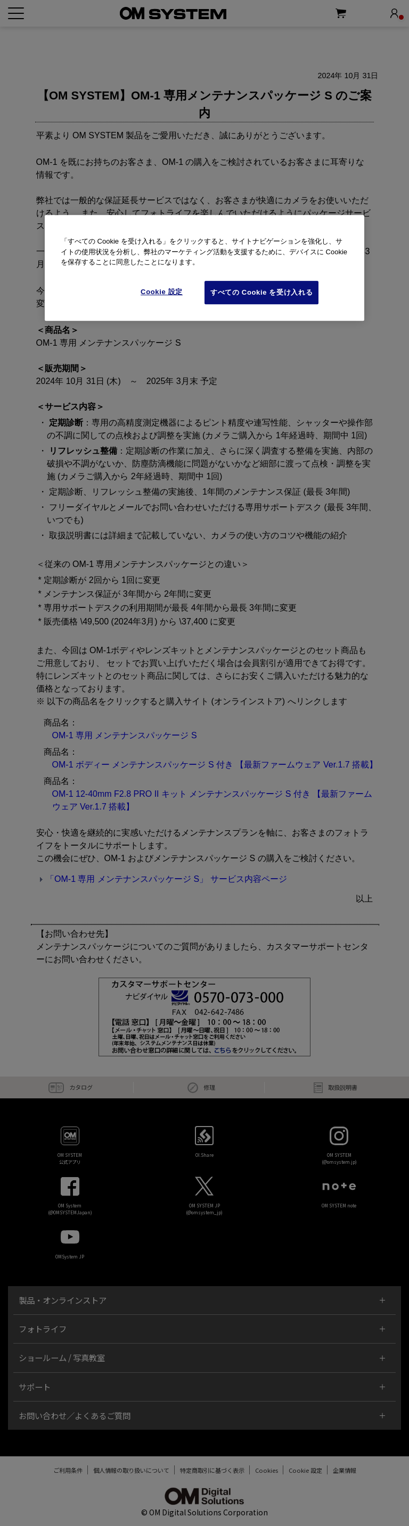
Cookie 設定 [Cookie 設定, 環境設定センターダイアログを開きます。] (162, 292)
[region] (204, 268)
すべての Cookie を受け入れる (261, 292)
